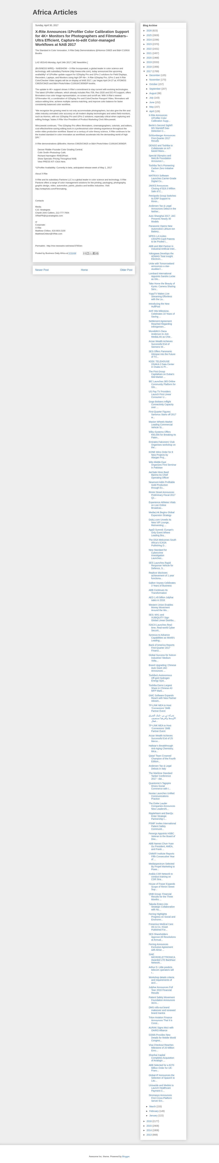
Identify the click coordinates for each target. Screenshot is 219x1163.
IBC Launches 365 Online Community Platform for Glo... (162, 384)
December (155, 75)
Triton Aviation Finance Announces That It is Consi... (160, 1020)
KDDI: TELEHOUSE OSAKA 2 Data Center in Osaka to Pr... (161, 364)
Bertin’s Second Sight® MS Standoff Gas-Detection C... (161, 128)
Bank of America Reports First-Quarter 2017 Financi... (161, 648)
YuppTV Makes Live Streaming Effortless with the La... (160, 296)
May (151, 106)
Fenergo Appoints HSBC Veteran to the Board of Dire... (162, 836)
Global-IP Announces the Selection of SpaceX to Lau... (162, 1078)
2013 (149, 1134)
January (153, 1115)
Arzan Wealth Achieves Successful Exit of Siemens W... (161, 344)
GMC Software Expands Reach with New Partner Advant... (162, 698)
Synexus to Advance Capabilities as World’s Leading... (162, 638)
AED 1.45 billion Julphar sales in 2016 (161, 599)
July (151, 97)
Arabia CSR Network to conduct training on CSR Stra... (161, 876)
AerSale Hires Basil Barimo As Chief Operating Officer (159, 475)
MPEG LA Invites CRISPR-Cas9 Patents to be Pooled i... (162, 239)
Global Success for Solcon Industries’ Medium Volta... (162, 658)
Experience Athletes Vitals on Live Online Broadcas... (162, 505)
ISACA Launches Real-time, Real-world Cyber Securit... (162, 627)
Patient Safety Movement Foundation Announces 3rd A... (162, 1000)
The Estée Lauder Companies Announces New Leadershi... (162, 806)
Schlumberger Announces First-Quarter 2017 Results (162, 138)
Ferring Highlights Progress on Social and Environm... (162, 917)
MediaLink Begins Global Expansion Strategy (161, 514)
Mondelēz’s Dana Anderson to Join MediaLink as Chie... (160, 334)
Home (84, 270)
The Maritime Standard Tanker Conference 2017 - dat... (160, 776)
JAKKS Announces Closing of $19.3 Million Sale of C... (162, 188)
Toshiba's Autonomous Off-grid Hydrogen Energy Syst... (160, 678)
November (155, 79)
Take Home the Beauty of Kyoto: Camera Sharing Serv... (162, 286)
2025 (149, 35)
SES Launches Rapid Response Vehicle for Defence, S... (161, 565)
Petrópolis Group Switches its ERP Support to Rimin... (162, 198)
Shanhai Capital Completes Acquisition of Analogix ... (161, 1058)
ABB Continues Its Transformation (158, 591)
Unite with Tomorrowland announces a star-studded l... (161, 266)
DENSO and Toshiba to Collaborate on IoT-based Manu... (161, 148)
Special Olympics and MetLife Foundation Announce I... (160, 158)
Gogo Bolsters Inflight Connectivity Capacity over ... (161, 404)
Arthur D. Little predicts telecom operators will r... (161, 970)
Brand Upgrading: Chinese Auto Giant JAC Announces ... (162, 668)
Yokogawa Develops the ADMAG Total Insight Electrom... (161, 256)
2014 (149, 1130)
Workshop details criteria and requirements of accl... (161, 980)
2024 (149, 39)
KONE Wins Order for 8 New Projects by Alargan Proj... (161, 455)
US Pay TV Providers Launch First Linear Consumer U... (160, 394)
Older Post (126, 270)
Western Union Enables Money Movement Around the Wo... (161, 607)
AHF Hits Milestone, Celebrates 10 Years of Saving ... (162, 314)
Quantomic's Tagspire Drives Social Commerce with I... (160, 786)
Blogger (125, 1156)
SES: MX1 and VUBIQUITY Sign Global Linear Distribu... (162, 617)
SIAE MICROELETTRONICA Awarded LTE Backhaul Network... (162, 958)
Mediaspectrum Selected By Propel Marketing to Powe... (162, 866)
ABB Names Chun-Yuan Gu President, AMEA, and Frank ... (161, 846)
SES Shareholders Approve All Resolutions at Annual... (162, 937)
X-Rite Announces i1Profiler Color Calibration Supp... (159, 118)
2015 (149, 1125)
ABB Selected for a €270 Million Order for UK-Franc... (161, 1068)
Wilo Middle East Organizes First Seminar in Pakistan (162, 465)
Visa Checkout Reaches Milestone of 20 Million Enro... (161, 1048)
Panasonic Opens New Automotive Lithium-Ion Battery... (162, 229)
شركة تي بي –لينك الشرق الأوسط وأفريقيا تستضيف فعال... (162, 718)
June (152, 102)
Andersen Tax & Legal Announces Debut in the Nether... (162, 209)
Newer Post (42, 270)
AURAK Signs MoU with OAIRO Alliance (161, 1029)
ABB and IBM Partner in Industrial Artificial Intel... (162, 247)
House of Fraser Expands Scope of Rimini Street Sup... (162, 887)
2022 (149, 48)
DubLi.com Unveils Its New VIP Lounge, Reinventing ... (160, 522)
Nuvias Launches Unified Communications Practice (161, 796)
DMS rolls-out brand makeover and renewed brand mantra (162, 1010)
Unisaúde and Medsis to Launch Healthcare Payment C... (161, 1088)
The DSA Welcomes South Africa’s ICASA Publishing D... (162, 543)
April (152, 111)
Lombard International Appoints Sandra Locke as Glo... (162, 276)
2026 (149, 30)
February (154, 1111)
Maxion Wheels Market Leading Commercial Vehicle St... (160, 424)
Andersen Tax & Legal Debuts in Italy (160, 767)
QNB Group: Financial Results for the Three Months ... (161, 897)
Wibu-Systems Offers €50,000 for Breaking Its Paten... (162, 435)
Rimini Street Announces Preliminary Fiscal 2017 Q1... (162, 495)
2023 (149, 44)
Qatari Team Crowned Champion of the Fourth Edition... (162, 758)
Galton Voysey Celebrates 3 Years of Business (162, 584)
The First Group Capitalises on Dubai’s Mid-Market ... (161, 374)
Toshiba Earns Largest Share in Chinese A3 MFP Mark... (160, 688)
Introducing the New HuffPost (159, 305)
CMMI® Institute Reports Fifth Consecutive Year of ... (161, 856)
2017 (149, 71)
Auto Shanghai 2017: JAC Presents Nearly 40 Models (162, 219)
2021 (149, 53)
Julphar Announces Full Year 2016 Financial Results (161, 990)
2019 (149, 62)
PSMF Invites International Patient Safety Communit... (162, 826)
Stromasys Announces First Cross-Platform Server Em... (160, 1098)
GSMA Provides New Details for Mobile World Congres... (162, 1038)
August (153, 93)
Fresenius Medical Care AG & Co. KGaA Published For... (161, 927)
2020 (149, 57)
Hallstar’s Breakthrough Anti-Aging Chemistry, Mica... (161, 748)
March (152, 1106)
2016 (149, 1121)
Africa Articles (55, 12)
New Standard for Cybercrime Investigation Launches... (158, 554)
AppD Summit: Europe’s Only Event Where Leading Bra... (161, 532)
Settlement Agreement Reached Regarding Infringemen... (160, 324)
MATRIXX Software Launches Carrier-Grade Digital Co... (162, 178)
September (155, 88)
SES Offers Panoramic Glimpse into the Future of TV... (162, 354)
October (153, 84)
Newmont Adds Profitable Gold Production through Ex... (162, 485)
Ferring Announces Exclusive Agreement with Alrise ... (161, 947)
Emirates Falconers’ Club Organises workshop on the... (162, 445)
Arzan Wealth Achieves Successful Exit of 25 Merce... (161, 738)
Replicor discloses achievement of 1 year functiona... (161, 575)
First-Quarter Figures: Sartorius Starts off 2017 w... (162, 414)
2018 (149, 66)
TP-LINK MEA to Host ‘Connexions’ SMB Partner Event (160, 708)
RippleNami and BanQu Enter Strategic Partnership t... (161, 816)
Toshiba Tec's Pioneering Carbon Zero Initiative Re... (161, 168)
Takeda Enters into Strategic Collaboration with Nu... (162, 907)
